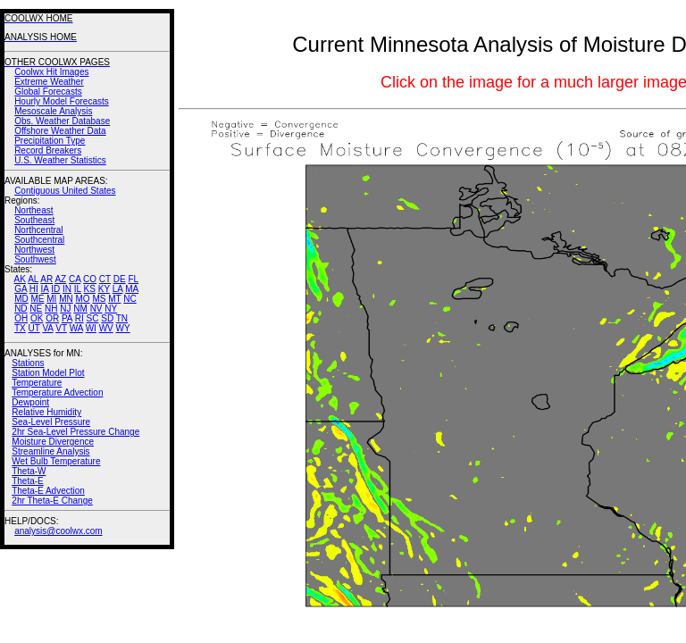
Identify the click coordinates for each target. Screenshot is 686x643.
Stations (28, 363)
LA (118, 289)
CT (105, 279)
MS (98, 299)
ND (20, 308)
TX (20, 328)
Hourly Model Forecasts (61, 101)
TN (122, 318)
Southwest (35, 259)
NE (35, 308)
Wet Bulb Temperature (56, 461)
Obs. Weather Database (62, 121)
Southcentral (39, 240)
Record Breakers (47, 150)
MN (66, 299)
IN (67, 289)
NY (111, 308)
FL (133, 279)
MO (82, 299)
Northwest (34, 250)
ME (37, 299)
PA (67, 318)
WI (91, 328)
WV (106, 328)
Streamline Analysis (50, 451)
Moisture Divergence (53, 442)
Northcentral (38, 230)
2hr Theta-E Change (52, 500)
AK (20, 279)
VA (47, 328)
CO (89, 279)
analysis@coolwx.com (58, 531)
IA (45, 289)
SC (93, 318)
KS (90, 289)
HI (33, 289)
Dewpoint (30, 402)
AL (33, 279)
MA (131, 289)
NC (129, 299)
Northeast (33, 210)
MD (21, 299)
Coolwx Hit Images (51, 72)
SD (107, 318)
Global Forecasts (48, 91)
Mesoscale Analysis (53, 111)
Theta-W (29, 471)
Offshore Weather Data (59, 131)
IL (77, 289)
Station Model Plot (48, 373)
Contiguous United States (64, 191)
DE (119, 279)
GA (20, 289)
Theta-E (28, 481)
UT (34, 328)
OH (21, 318)
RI (79, 318)
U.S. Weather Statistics (60, 160)
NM (80, 308)
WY (123, 328)
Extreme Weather (49, 82)
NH (51, 308)
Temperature (37, 383)
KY (104, 289)
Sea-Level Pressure (51, 422)
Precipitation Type (49, 141)
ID (55, 289)
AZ (60, 279)
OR (52, 318)
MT (114, 299)
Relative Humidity (46, 412)
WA (76, 328)
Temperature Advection (57, 392)
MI (51, 299)
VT (61, 328)
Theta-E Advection (48, 491)
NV (96, 308)
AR (46, 279)
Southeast (34, 220)
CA (74, 279)
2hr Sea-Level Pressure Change (75, 432)
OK (36, 318)
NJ (65, 308)
